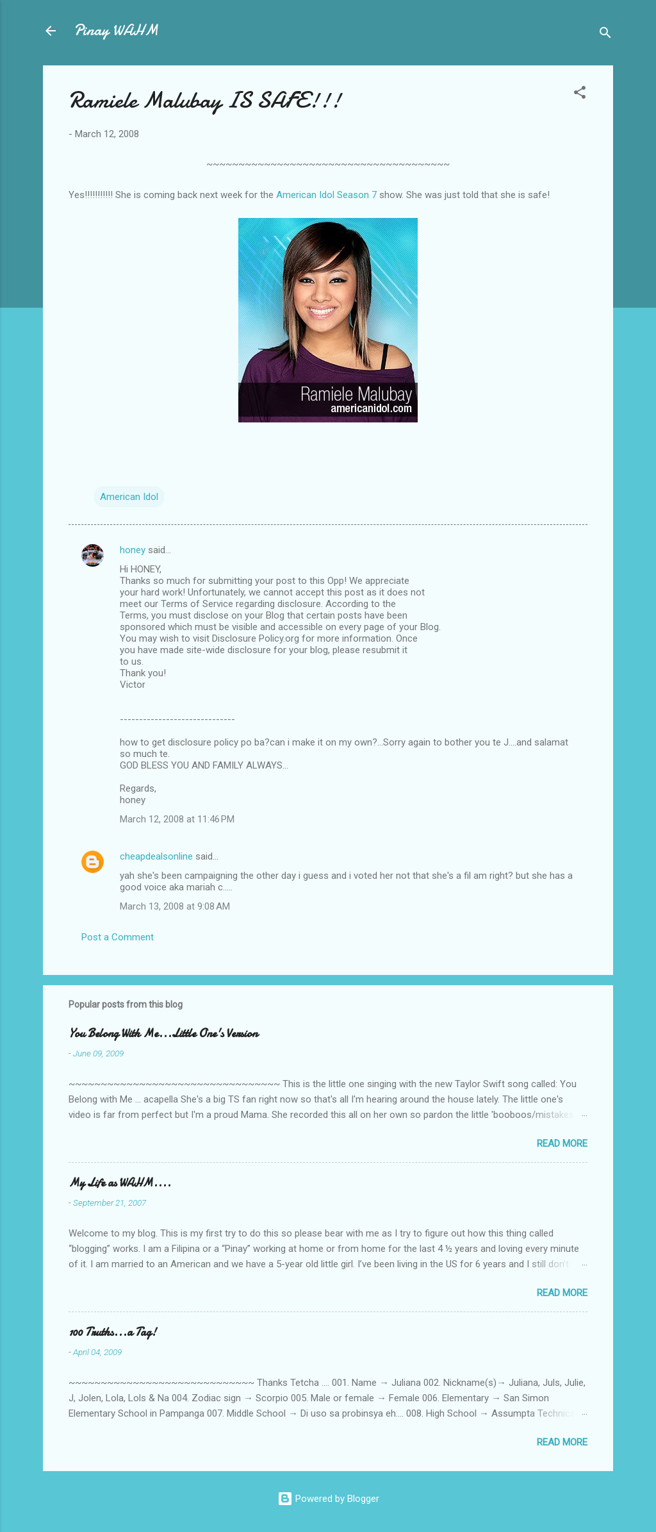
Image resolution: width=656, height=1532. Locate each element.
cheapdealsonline (156, 856)
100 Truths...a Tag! (112, 1332)
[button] (579, 94)
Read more (562, 1143)
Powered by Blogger (328, 1498)
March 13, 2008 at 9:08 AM (175, 906)
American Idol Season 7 (326, 195)
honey (132, 550)
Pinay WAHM (116, 30)
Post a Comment (117, 937)
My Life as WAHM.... (120, 1183)
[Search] (605, 34)
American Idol (129, 497)
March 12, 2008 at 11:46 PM (177, 819)
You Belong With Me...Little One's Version (163, 1034)
